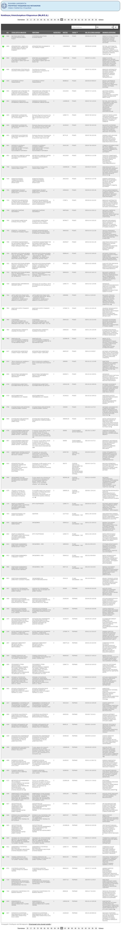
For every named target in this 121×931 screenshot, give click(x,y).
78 (34, 19)
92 (82, 19)
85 (58, 19)
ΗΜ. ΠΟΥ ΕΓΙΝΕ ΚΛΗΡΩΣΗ (92, 32)
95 (92, 19)
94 (89, 19)
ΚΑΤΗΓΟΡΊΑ (57, 32)
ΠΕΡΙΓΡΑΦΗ (35, 32)
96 (96, 19)
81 (44, 19)
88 (68, 19)
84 (55, 19)
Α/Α (7, 32)
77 (31, 19)
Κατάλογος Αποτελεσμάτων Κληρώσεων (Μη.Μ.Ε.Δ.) (24, 15)
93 (85, 19)
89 (72, 19)
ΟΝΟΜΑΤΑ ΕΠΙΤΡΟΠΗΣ (109, 32)
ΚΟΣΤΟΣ (65, 32)
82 (48, 19)
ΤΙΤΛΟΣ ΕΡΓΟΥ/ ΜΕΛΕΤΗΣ (18, 32)
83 (51, 19)
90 (75, 19)
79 (38, 19)
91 (79, 19)
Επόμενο (101, 19)
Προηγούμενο (21, 19)
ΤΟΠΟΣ (74, 32)
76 (27, 19)
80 (41, 19)
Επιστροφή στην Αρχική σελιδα (40, 924)
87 (65, 19)
